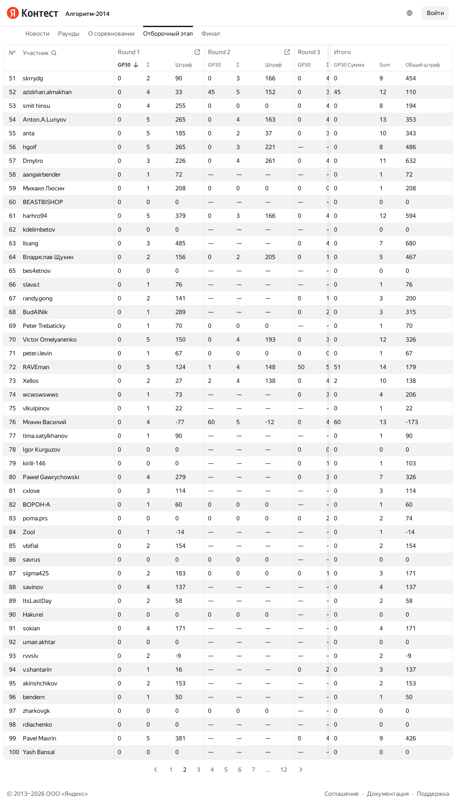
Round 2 (223, 52)
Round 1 (133, 52)
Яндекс (74, 793)
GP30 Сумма (353, 64)
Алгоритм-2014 (87, 13)
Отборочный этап (168, 33)
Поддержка (433, 793)
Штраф (188, 64)
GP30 (128, 64)
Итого (346, 52)
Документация (388, 793)
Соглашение (341, 793)
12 (283, 769)
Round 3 (313, 52)
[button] (40, 52)
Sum (389, 64)
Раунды (69, 33)
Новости (37, 33)
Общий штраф (427, 64)
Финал (211, 33)
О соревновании (111, 33)
